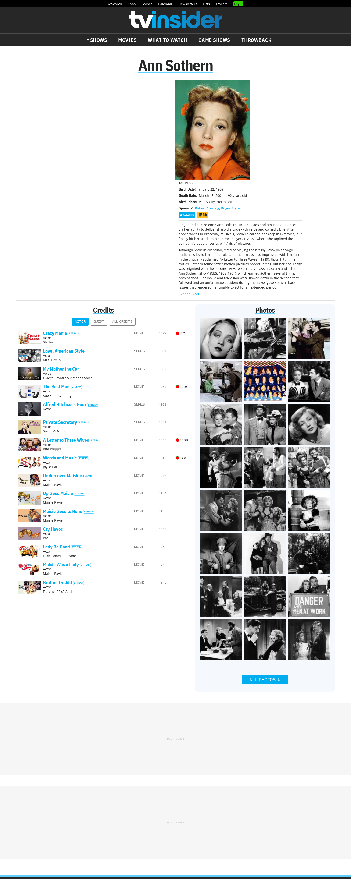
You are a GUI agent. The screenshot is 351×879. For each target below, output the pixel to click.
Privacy (185, 805)
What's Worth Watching (71, 820)
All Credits (122, 222)
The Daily (35, 820)
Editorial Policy (226, 799)
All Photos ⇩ (265, 580)
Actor (80, 222)
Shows (98, 40)
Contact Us (252, 799)
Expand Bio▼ (189, 194)
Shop (132, 4)
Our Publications (202, 823)
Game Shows (214, 40)
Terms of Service (209, 805)
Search (116, 4)
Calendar (165, 4)
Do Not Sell (235, 805)
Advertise (201, 799)
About (184, 799)
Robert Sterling (207, 109)
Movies (127, 40)
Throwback (256, 40)
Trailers (222, 4)
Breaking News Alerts (116, 820)
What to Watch (167, 40)
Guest (99, 222)
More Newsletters (39, 833)
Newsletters (187, 4)
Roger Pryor (230, 109)
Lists (206, 4)
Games (147, 4)
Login (238, 3)
